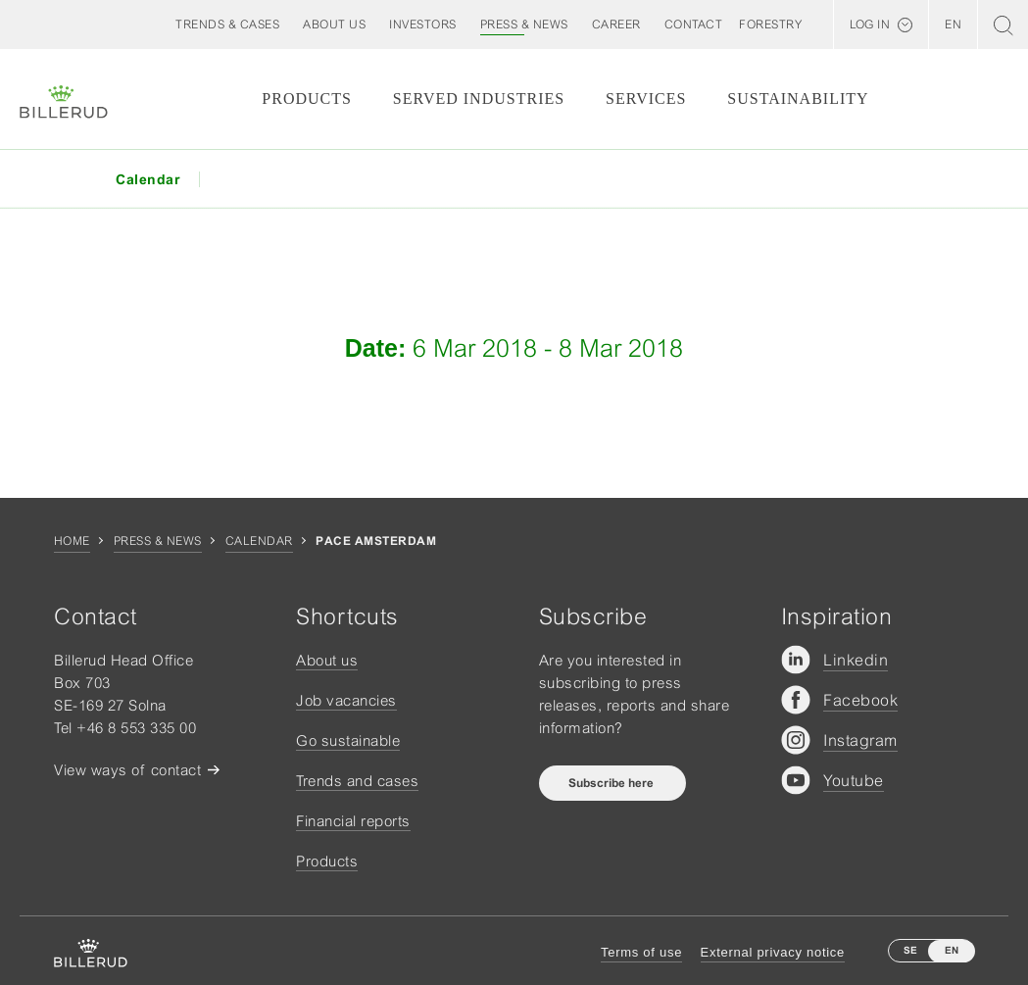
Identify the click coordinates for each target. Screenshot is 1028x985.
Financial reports (353, 821)
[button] (334, 24)
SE (910, 950)
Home (72, 541)
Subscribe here (612, 783)
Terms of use (641, 952)
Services (646, 98)
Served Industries (478, 98)
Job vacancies (346, 700)
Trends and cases (357, 780)
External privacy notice (773, 952)
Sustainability (797, 98)
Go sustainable (348, 740)
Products (307, 98)
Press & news (158, 541)
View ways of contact (127, 770)
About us (327, 660)
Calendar (259, 541)
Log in (870, 24)
